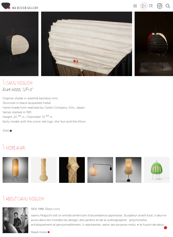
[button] (135, 6)
